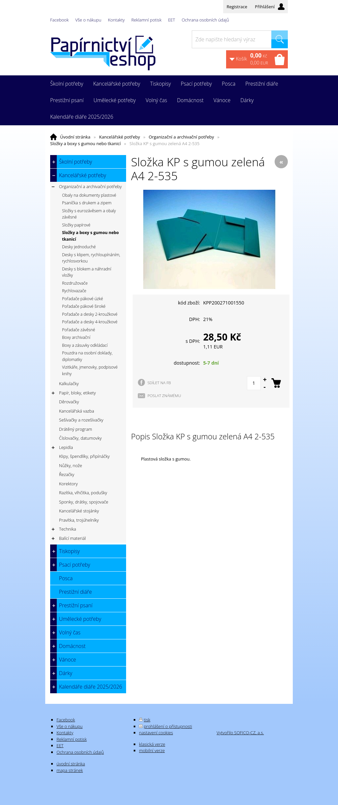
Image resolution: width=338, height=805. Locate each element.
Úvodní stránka (75, 137)
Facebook (59, 20)
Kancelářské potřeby (119, 137)
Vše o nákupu (88, 20)
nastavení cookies (156, 733)
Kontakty (116, 20)
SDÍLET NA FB (159, 382)
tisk (147, 720)
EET (171, 20)
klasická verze (152, 744)
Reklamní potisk (146, 20)
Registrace (236, 7)
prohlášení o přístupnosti (168, 726)
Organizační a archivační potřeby (181, 137)
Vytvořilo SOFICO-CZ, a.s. (240, 733)
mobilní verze (152, 750)
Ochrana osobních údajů (205, 20)
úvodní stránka (70, 764)
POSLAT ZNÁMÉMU (164, 395)
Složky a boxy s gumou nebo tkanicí (85, 143)
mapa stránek (69, 770)
